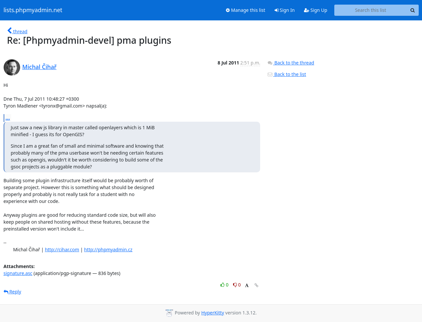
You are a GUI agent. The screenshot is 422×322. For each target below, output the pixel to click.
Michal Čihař (39, 67)
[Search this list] (370, 10)
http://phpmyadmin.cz (108, 249)
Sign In (285, 10)
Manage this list (245, 10)
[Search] (413, 10)
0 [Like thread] (225, 285)
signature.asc (18, 273)
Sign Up (315, 10)
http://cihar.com (62, 249)
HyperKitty (212, 313)
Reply (12, 291)
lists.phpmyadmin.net (33, 10)
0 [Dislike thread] (237, 285)
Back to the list (286, 74)
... (8, 117)
